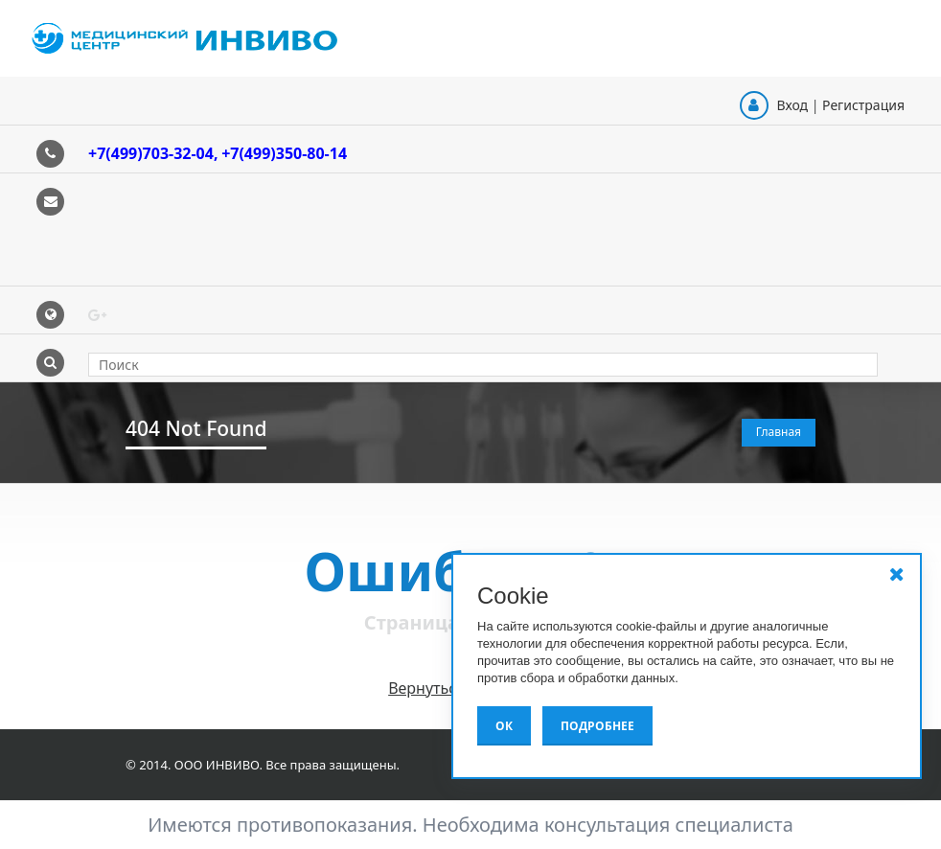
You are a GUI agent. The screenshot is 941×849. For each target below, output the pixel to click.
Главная (778, 432)
